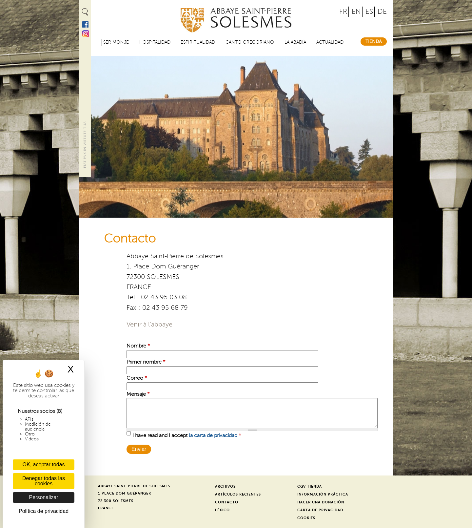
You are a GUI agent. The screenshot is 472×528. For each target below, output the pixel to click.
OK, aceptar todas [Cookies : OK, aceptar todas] (44, 464)
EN (356, 11)
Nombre (138, 346)
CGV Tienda (309, 486)
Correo (137, 378)
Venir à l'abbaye (149, 324)
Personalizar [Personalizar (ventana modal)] (43, 497)
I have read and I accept (186, 435)
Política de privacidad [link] (44, 511)
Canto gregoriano (250, 42)
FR (343, 11)
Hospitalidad (154, 42)
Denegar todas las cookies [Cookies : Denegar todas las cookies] (43, 480)
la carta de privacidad (213, 435)
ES (369, 11)
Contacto (226, 502)
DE (382, 11)
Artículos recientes (238, 494)
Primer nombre (146, 362)
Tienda (373, 41)
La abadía (295, 42)
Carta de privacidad (320, 510)
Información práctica (322, 494)
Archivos (225, 486)
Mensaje (138, 394)
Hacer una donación (320, 502)
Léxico (222, 510)
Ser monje (116, 42)
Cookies (306, 518)
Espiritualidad (198, 42)
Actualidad (330, 42)
